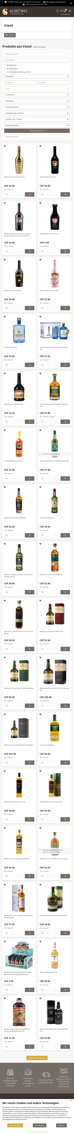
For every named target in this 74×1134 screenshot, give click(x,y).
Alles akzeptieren (15, 1125)
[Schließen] (71, 1100)
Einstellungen (39, 1125)
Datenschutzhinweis (41, 1132)
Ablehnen (61, 1125)
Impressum (30, 1132)
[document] (37, 1112)
